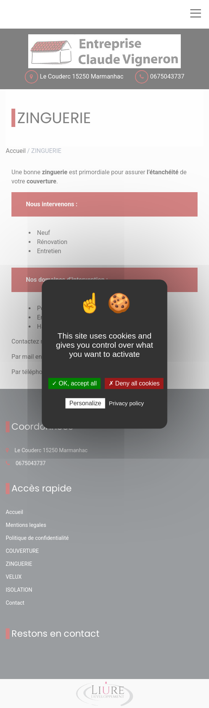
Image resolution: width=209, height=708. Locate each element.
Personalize (85, 403)
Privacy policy (126, 403)
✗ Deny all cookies (134, 383)
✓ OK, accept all (74, 383)
